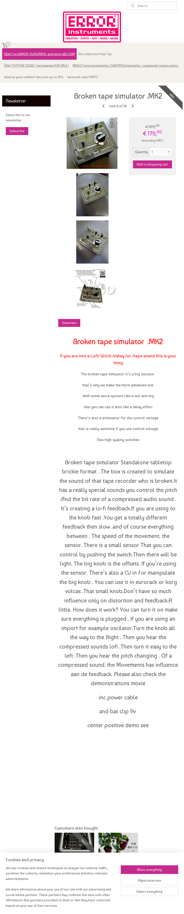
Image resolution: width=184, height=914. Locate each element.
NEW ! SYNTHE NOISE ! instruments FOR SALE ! (36, 65)
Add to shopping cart (152, 164)
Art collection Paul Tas (95, 54)
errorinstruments (17, 88)
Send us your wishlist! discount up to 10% (33, 77)
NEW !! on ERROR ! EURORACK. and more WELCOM (39, 54)
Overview (69, 323)
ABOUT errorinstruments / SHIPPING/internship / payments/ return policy (125, 65)
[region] (60, 889)
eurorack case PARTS (82, 77)
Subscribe (17, 131)
